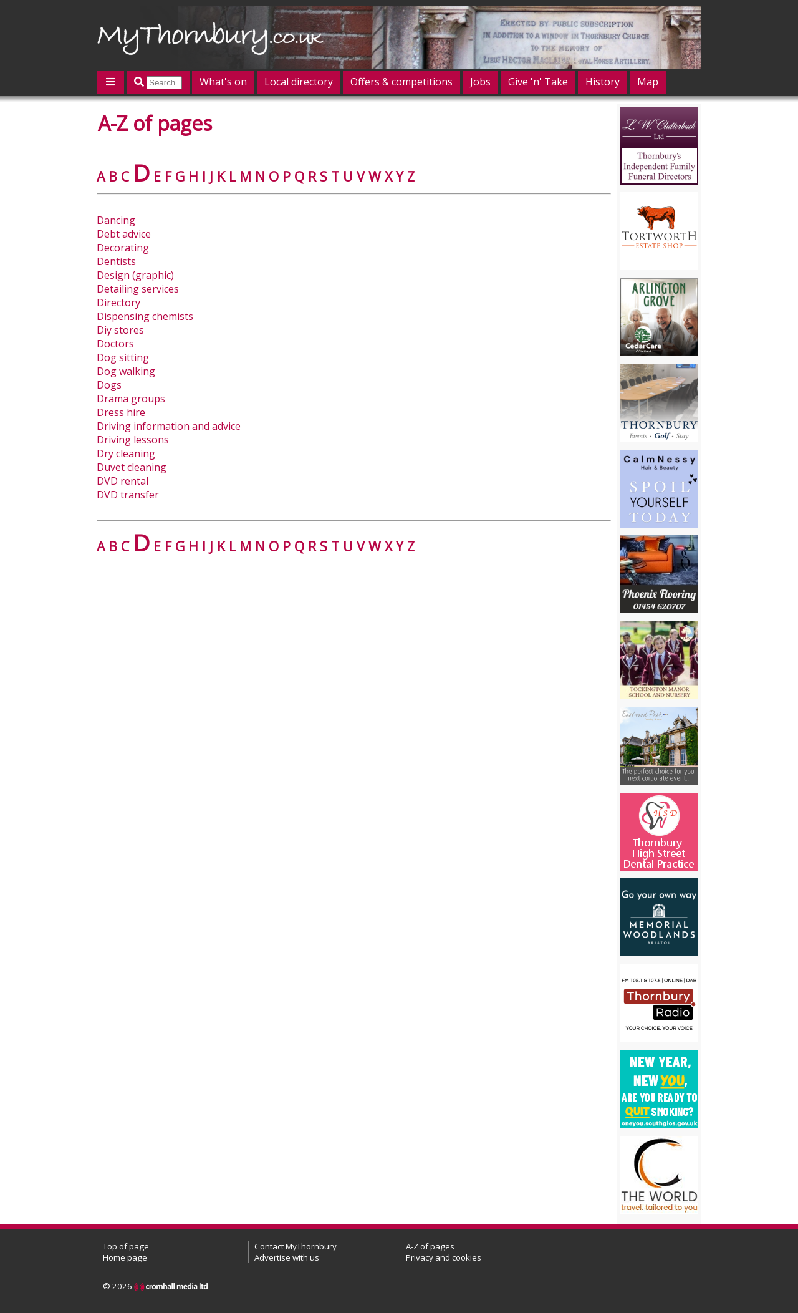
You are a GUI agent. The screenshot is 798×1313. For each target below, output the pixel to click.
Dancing (116, 220)
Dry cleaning (126, 453)
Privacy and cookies (443, 1257)
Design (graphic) (135, 275)
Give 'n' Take (538, 82)
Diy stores (120, 330)
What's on (223, 82)
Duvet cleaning (131, 467)
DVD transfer (128, 494)
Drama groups (131, 398)
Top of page (126, 1246)
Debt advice (124, 234)
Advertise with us (286, 1257)
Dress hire (121, 412)
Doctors (115, 344)
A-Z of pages (430, 1246)
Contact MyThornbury (295, 1246)
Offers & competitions (401, 82)
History (602, 82)
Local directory (298, 82)
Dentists (116, 261)
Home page (125, 1257)
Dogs (109, 385)
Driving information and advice (169, 426)
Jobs (480, 82)
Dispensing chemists (145, 316)
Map (647, 82)
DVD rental (122, 481)
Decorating (123, 247)
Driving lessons (133, 440)
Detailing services (138, 289)
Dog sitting (123, 357)
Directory (118, 302)
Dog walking (126, 371)
